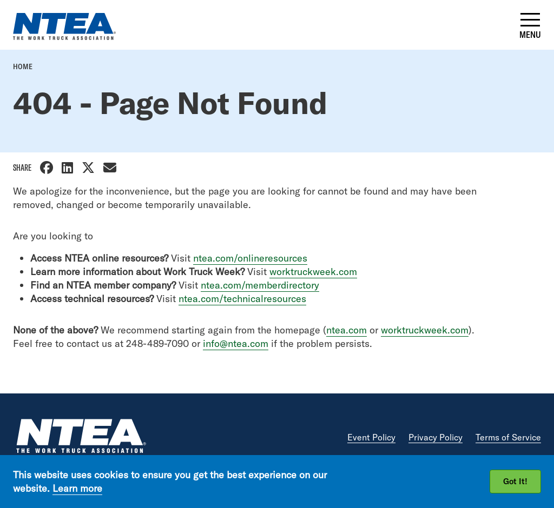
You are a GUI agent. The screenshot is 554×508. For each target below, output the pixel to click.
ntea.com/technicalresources (242, 298)
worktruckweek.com (313, 271)
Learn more (77, 488)
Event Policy (371, 437)
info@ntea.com (235, 343)
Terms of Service (508, 437)
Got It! (515, 481)
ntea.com (346, 330)
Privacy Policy (435, 437)
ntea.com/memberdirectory (260, 285)
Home (22, 66)
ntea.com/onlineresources (250, 258)
